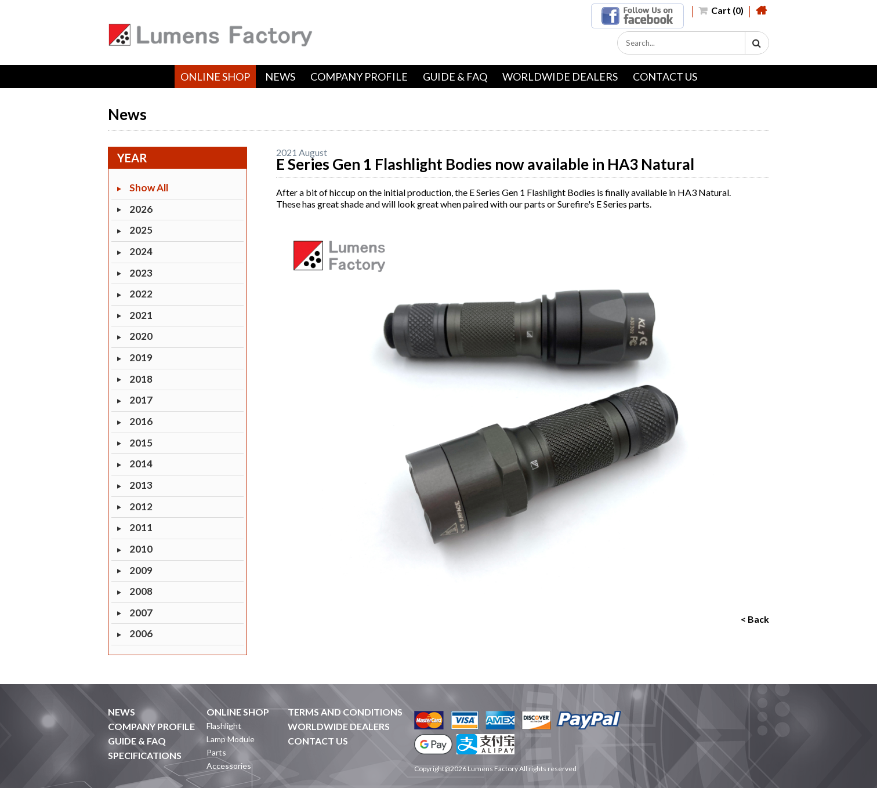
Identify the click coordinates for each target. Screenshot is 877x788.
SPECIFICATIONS (145, 755)
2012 (141, 506)
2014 (141, 463)
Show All (148, 187)
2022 (141, 294)
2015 (141, 443)
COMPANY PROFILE (359, 76)
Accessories (228, 766)
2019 (141, 357)
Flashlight (223, 726)
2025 (141, 230)
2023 (141, 273)
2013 (141, 485)
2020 (141, 336)
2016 (141, 421)
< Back (755, 618)
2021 (141, 315)
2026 (141, 209)
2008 (141, 591)
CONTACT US (665, 76)
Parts (216, 752)
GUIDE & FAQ (455, 76)
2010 (141, 549)
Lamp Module (230, 739)
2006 (141, 633)
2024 (141, 251)
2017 (141, 400)
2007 (141, 613)
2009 (141, 570)
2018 (141, 379)
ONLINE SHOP (215, 76)
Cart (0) (721, 10)
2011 (141, 527)
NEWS (280, 76)
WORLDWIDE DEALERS (560, 76)
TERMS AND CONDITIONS (345, 711)
